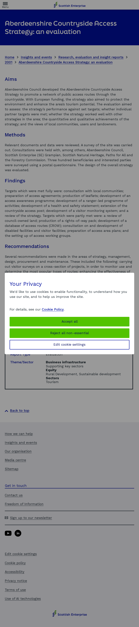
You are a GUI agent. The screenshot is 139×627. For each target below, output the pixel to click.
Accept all (70, 321)
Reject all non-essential (69, 333)
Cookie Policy (53, 309)
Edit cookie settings (69, 344)
